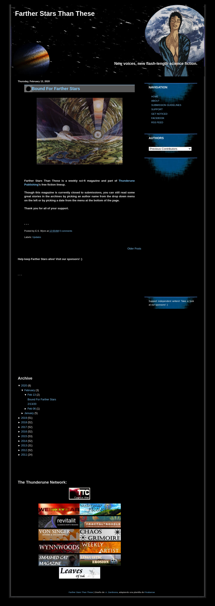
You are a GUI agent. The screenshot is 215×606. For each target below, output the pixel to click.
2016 (24, 431)
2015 (24, 436)
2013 (24, 445)
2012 (24, 450)
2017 (24, 427)
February (29, 390)
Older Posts (134, 248)
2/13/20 (32, 404)
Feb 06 (31, 408)
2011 (24, 454)
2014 (24, 441)
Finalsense (150, 592)
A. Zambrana (111, 592)
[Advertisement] (47, 324)
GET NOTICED (159, 114)
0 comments (66, 231)
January (29, 413)
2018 (24, 422)
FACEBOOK (157, 118)
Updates (36, 237)
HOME (154, 96)
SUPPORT (157, 109)
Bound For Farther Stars (56, 88)
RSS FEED (157, 122)
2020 (24, 385)
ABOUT (155, 101)
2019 (24, 417)
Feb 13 (31, 394)
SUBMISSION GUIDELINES (166, 105)
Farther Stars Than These (81, 592)
